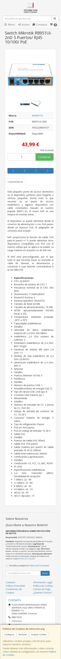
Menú (9, 24)
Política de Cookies (43, 585)
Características (15, 181)
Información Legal (42, 582)
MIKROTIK (37, 115)
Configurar (9, 634)
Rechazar (23, 634)
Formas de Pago (42, 589)
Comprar (44, 157)
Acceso (24, 24)
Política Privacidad (15, 585)
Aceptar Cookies (39, 634)
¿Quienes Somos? (42, 592)
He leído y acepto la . (29, 565)
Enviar (45, 573)
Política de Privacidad (27, 559)
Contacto (39, 24)
